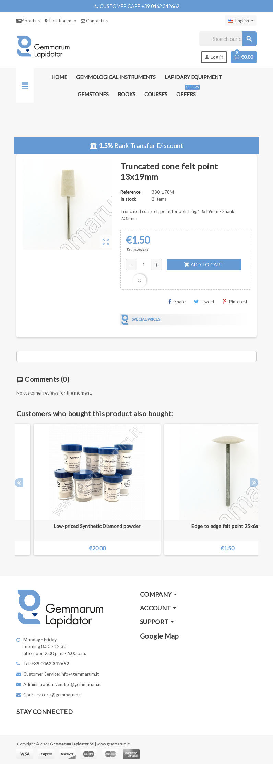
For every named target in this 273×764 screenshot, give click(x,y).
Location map (60, 20)
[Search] (227, 38)
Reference (130, 192)
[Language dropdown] (241, 20)
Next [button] (254, 482)
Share (177, 302)
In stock (128, 199)
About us (28, 20)
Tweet (204, 302)
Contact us (94, 20)
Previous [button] (19, 482)
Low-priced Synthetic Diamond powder (97, 526)
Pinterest (235, 302)
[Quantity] (143, 264)
